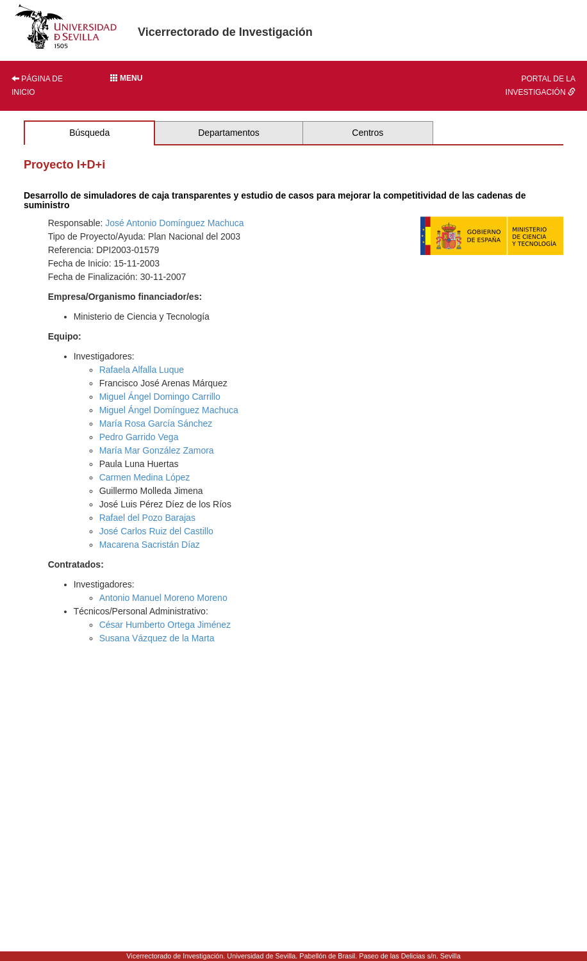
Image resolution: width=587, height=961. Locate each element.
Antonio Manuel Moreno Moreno (163, 598)
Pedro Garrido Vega (139, 437)
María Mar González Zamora (156, 450)
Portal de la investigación (540, 85)
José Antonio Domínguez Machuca (174, 223)
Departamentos (229, 132)
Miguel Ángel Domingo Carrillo (159, 396)
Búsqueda (89, 132)
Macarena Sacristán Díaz (149, 544)
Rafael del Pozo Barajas (147, 518)
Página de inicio (37, 85)
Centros (367, 132)
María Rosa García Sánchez (156, 423)
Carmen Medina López (144, 477)
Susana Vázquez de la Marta (157, 638)
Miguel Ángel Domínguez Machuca (168, 410)
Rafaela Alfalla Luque (141, 370)
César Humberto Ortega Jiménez (165, 625)
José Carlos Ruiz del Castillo (156, 531)
